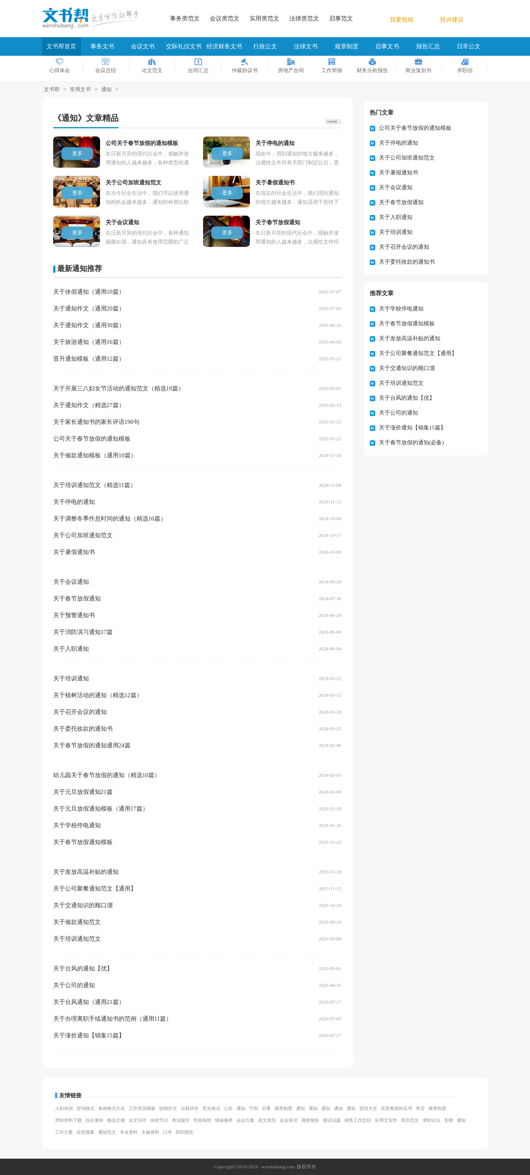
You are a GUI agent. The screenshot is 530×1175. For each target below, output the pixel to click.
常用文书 (80, 90)
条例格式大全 (111, 1108)
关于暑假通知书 (74, 552)
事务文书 (102, 46)
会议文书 (143, 46)
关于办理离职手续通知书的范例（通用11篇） (112, 1018)
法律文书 (306, 46)
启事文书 (387, 46)
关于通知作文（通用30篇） (89, 325)
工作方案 (64, 1132)
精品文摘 (116, 1120)
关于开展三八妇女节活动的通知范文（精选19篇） (118, 388)
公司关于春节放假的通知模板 (92, 438)
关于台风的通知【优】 (83, 968)
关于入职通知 (71, 649)
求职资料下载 (68, 1120)
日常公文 (469, 46)
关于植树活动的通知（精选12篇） (97, 695)
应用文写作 (386, 1120)
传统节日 (159, 1120)
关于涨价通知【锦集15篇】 (89, 1035)
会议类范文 (225, 18)
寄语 (420, 1108)
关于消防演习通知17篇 (83, 632)
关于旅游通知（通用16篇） (89, 342)
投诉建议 (452, 19)
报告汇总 (428, 46)
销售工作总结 (357, 1120)
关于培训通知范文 (77, 939)
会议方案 (245, 1120)
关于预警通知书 (74, 615)
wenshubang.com (278, 1166)
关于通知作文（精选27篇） (89, 405)
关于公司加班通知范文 (83, 535)
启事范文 (341, 18)
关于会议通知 (71, 582)
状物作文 (168, 1108)
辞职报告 (184, 1132)
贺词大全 (368, 1108)
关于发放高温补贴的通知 (86, 872)
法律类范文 (304, 18)
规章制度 (347, 46)
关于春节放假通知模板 (83, 842)
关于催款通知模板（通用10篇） (94, 455)
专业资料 (129, 1132)
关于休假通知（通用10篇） (89, 292)
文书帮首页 (61, 46)
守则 (253, 1108)
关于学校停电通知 (77, 825)
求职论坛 (431, 1120)
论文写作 (138, 1120)
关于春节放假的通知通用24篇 (92, 745)
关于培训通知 (71, 678)
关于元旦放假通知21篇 (83, 792)
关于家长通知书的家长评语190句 (96, 422)
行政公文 (265, 46)
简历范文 (410, 1120)
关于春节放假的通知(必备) (411, 442)
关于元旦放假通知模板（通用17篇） (100, 808)
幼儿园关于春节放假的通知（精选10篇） (106, 775)
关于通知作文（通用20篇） (89, 308)
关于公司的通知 (74, 985)
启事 (266, 1108)
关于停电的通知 (74, 502)
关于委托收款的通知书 (83, 728)
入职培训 (64, 1108)
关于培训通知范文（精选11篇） (94, 485)
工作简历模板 (142, 1108)
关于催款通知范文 (77, 922)
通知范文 (107, 1132)
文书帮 (52, 90)
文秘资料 (150, 1132)
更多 (77, 153)
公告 (228, 1108)
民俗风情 (202, 1120)
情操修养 (224, 1120)
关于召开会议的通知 (80, 712)
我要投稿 (402, 19)
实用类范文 (264, 18)
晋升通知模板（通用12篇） (89, 358)
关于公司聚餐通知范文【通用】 (94, 888)
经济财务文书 (224, 46)
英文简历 (267, 1120)
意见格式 (211, 1108)
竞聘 (448, 1120)
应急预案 (85, 1132)
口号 (167, 1132)
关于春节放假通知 (77, 598)
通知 (106, 90)
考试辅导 (181, 1120)
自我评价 (190, 1108)
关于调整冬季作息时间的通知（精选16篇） (109, 518)
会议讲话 (289, 1120)
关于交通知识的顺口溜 (83, 905)
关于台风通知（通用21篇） (89, 1002)
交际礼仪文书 (184, 46)
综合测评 (94, 1120)
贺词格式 (85, 1108)
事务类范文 (185, 18)
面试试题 (332, 1120)
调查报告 (310, 1120)
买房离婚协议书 (396, 1108)
